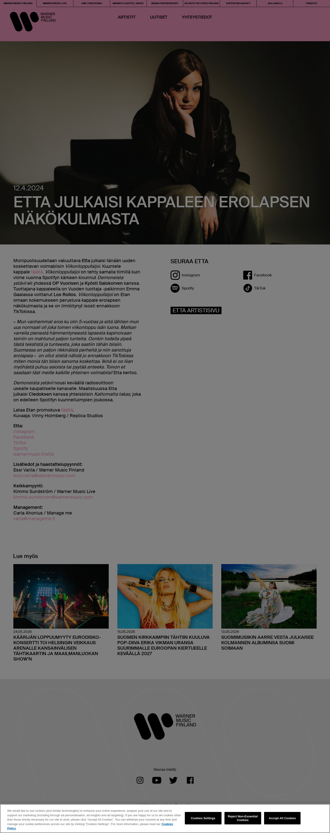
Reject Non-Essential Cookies (243, 818)
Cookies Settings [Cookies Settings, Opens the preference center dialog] (203, 818)
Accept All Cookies (282, 818)
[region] (165, 818)
